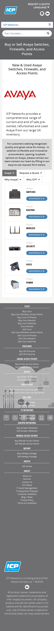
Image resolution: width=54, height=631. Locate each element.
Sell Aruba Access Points (27, 367)
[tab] (27, 25)
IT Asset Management (27, 488)
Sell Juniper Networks (27, 430)
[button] (27, 24)
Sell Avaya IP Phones (27, 379)
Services (27, 479)
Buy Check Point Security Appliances (27, 389)
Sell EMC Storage (27, 405)
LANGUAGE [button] (42, 7)
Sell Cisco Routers (27, 338)
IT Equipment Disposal (27, 491)
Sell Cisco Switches (27, 341)
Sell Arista (27, 466)
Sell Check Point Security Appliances (27, 392)
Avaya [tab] (9, 173)
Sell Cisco (27, 329)
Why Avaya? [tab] (12, 179)
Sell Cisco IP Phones (27, 335)
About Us (27, 476)
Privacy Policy (27, 500)
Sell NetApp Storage (27, 456)
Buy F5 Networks (27, 415)
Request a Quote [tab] (30, 173)
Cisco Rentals (27, 326)
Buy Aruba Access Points (27, 364)
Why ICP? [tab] (33, 179)
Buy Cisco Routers (27, 320)
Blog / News (27, 497)
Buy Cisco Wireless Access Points (27, 314)
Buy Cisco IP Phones (27, 317)
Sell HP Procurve (27, 354)
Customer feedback (27, 494)
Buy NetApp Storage (27, 453)
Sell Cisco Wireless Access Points (27, 332)
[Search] (48, 33)
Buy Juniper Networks (27, 427)
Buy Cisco (27, 311)
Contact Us (27, 482)
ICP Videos (27, 485)
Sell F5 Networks (27, 418)
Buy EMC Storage (27, 402)
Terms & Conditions (27, 503)
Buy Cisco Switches (27, 323)
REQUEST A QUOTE (39, 4)
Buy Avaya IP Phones (27, 376)
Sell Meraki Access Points (27, 443)
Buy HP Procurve (27, 351)
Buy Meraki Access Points (27, 440)
